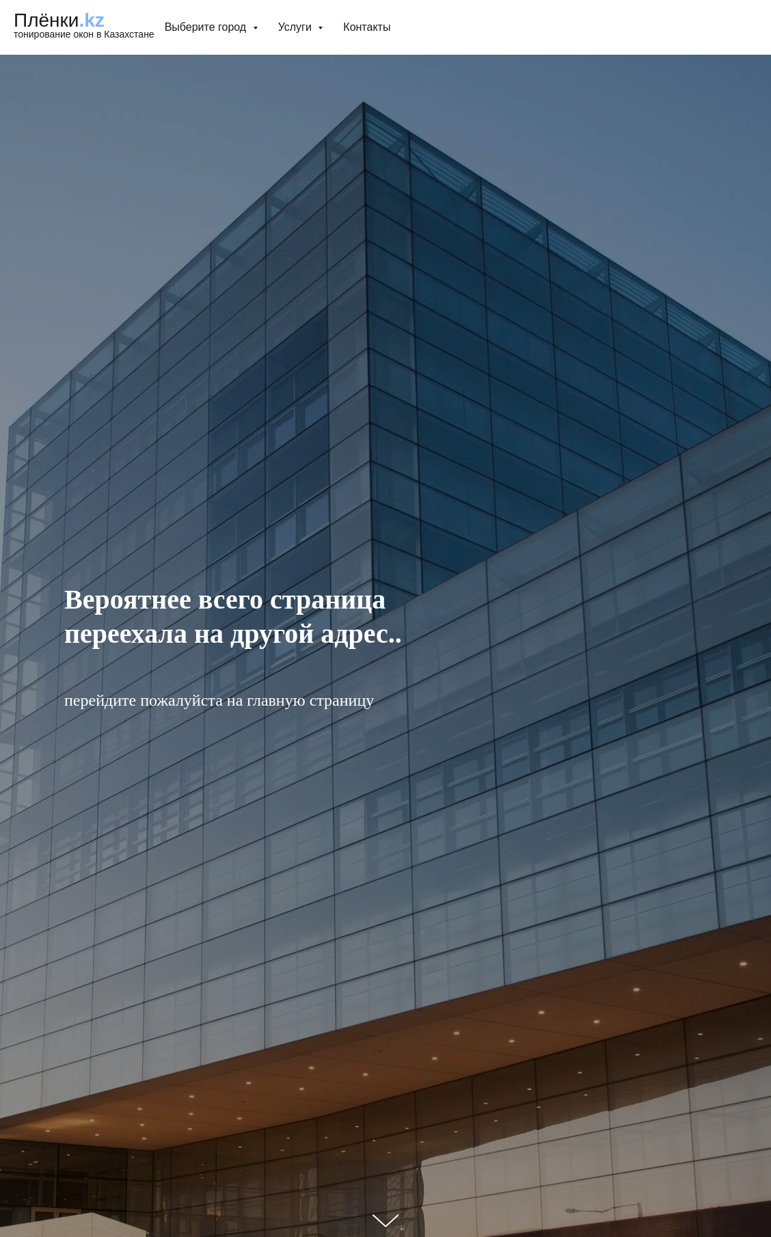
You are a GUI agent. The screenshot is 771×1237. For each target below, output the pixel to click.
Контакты (366, 27)
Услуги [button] (296, 27)
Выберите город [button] (207, 27)
